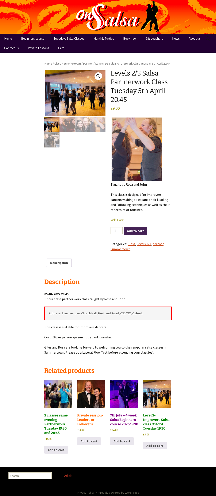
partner (88, 63)
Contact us (11, 48)
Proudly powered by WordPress (119, 493)
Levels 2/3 (144, 244)
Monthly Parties (103, 38)
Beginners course (33, 38)
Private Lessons (38, 48)
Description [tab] (59, 263)
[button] (98, 76)
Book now (129, 38)
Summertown (72, 63)
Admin (68, 475)
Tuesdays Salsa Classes (69, 38)
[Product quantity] (117, 230)
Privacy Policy (85, 493)
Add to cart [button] (56, 450)
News (176, 38)
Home (8, 38)
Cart (61, 48)
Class (57, 63)
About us (195, 38)
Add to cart (135, 231)
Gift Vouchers (154, 38)
